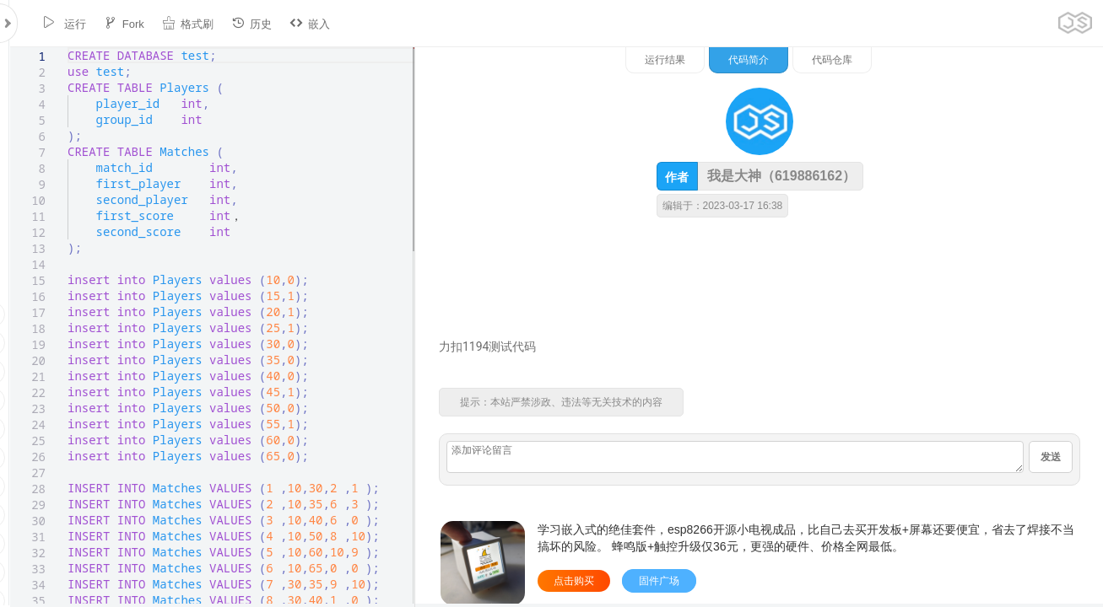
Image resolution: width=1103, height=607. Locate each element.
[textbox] (57, 47)
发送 (1051, 457)
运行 (55, 23)
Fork (115, 23)
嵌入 (300, 23)
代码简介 (924, 60)
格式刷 (178, 23)
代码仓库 (1007, 60)
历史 (242, 23)
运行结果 (840, 60)
